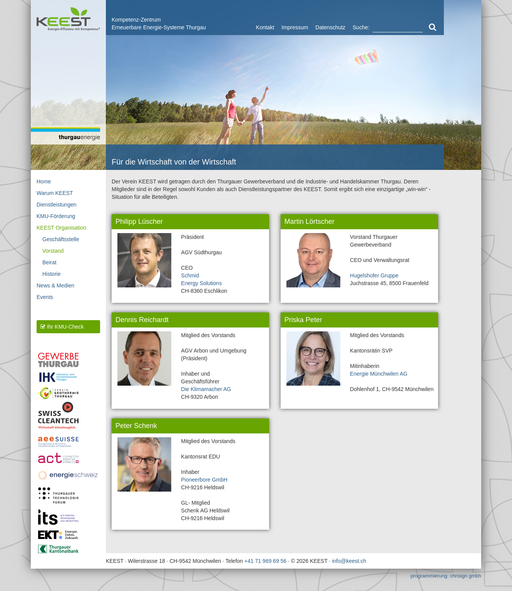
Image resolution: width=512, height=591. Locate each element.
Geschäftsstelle (60, 239)
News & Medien (55, 285)
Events (45, 297)
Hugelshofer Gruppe (374, 275)
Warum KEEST (55, 193)
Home (44, 181)
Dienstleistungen (57, 204)
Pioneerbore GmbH (204, 480)
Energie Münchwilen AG (378, 374)
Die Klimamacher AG (206, 389)
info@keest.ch (349, 561)
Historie (51, 274)
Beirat (49, 262)
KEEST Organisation (61, 228)
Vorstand (53, 251)
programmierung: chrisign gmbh (445, 576)
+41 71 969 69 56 (265, 561)
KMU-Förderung (56, 216)
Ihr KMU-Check (62, 327)
